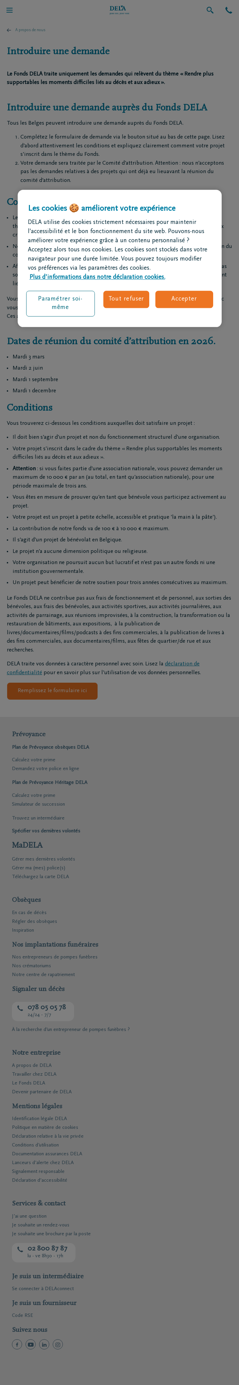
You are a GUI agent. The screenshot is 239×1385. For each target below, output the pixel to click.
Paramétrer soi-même (60, 303)
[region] (120, 258)
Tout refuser (126, 299)
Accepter (184, 299)
